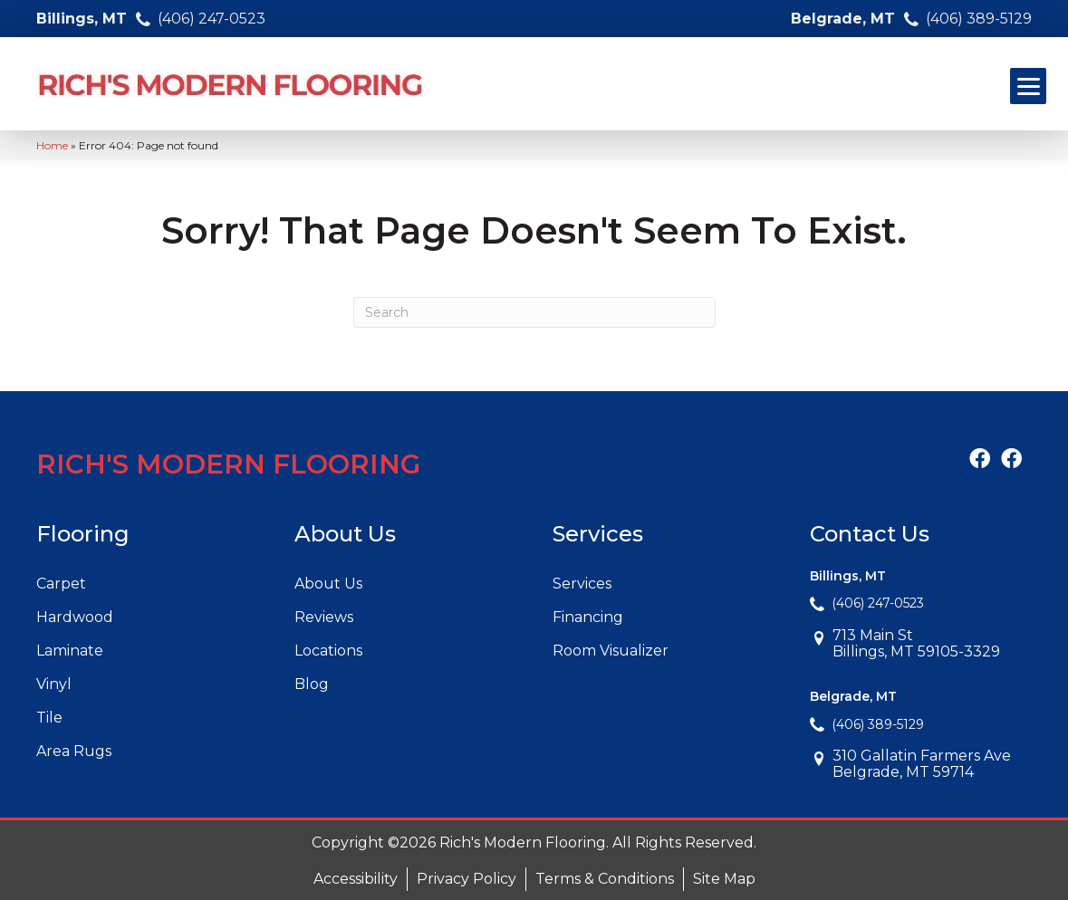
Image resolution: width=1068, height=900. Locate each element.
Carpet (61, 583)
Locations (328, 650)
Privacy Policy (466, 878)
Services (582, 583)
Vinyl (54, 684)
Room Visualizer (611, 650)
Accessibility (355, 878)
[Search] (534, 312)
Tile (49, 717)
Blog (311, 684)
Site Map (724, 878)
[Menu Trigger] (1028, 86)
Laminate (69, 650)
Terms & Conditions (604, 878)
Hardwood (74, 617)
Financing (588, 617)
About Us (328, 583)
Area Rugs (73, 751)
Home (52, 145)
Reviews (323, 617)
